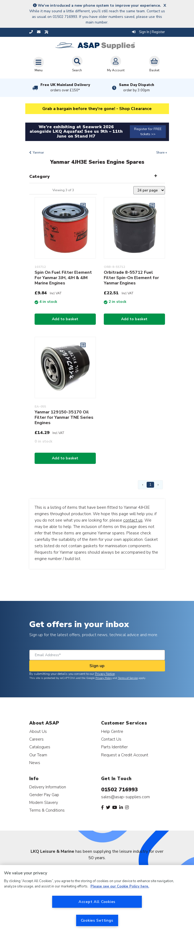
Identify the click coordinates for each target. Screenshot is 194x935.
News (34, 762)
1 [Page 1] (150, 484)
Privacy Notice (105, 674)
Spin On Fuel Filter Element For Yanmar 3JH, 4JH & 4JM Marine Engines (63, 277)
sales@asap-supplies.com (125, 797)
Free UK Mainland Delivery (65, 88)
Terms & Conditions (47, 810)
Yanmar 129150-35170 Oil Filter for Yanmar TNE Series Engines (64, 417)
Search (77, 64)
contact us (133, 520)
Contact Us (111, 739)
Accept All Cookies (97, 901)
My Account (116, 64)
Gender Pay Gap (44, 794)
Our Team (38, 755)
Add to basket (65, 319)
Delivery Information (47, 787)
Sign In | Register (148, 32)
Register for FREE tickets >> (148, 131)
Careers (36, 739)
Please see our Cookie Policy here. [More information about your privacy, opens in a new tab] (119, 886)
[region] (97, 900)
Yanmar (38, 152)
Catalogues (39, 747)
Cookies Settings (97, 920)
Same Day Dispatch (136, 88)
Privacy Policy (104, 678)
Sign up (97, 666)
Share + (161, 152)
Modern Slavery (43, 802)
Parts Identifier (114, 747)
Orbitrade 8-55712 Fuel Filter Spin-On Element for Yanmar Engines (131, 277)
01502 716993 (119, 789)
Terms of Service (128, 678)
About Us (38, 731)
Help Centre (112, 731)
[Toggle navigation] (38, 64)
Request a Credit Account (124, 755)
